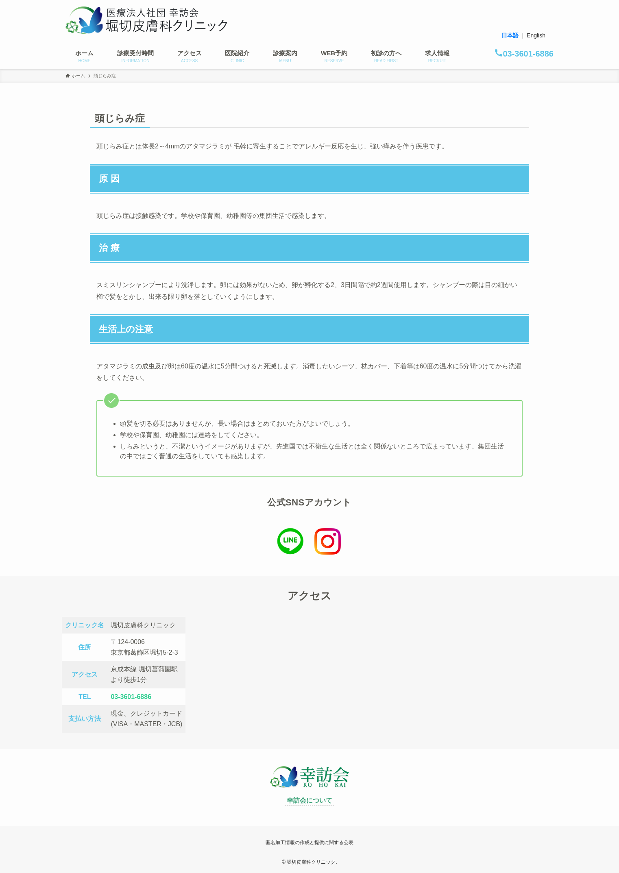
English (536, 35)
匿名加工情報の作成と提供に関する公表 (309, 842)
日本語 (510, 35)
